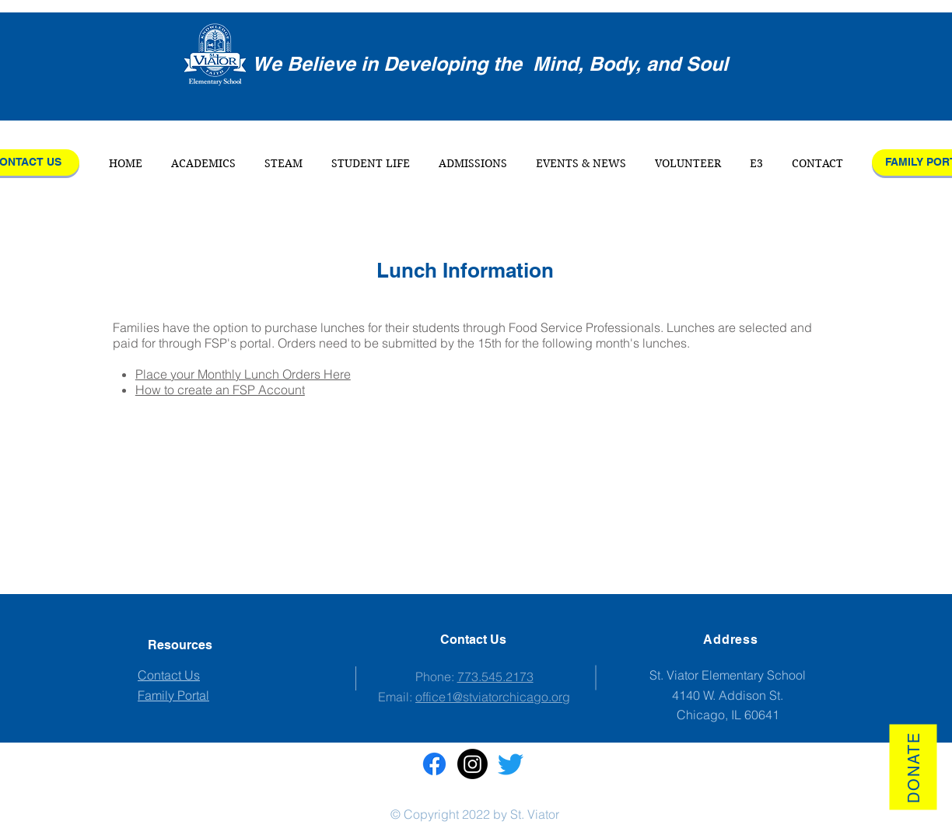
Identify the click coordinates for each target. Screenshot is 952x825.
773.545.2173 (495, 676)
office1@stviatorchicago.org (492, 696)
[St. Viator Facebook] (434, 764)
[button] (203, 163)
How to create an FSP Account (220, 389)
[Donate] (912, 766)
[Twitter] (510, 764)
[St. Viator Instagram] (472, 764)
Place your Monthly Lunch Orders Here (243, 374)
